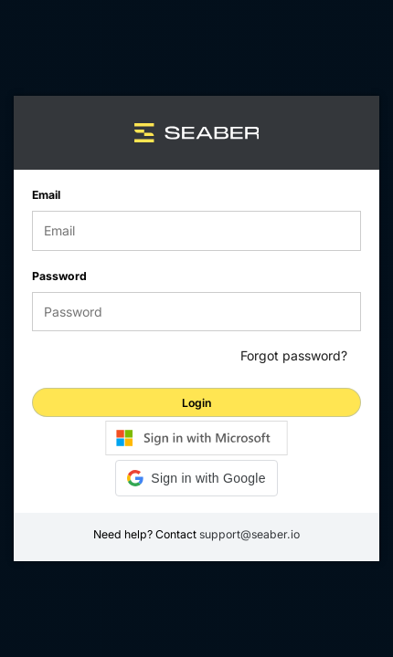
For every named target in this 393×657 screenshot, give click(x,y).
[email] (196, 231)
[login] (196, 402)
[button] (196, 478)
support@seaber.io (249, 534)
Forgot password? (293, 356)
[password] (196, 312)
